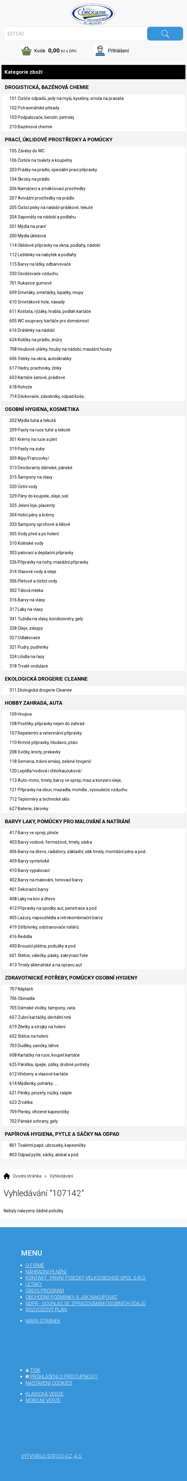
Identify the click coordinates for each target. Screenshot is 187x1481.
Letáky (34, 1284)
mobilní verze (43, 1400)
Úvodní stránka (27, 1176)
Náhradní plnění (46, 1272)
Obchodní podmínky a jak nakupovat (71, 1297)
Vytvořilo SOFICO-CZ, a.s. (52, 1456)
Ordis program (45, 1291)
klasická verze (45, 1394)
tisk (35, 1370)
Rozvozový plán (46, 1310)
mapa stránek (43, 1321)
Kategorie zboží (93, 72)
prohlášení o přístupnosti (64, 1377)
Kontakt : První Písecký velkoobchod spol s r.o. (86, 1278)
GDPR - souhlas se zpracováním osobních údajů (86, 1303)
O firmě (35, 1265)
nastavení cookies (49, 1383)
